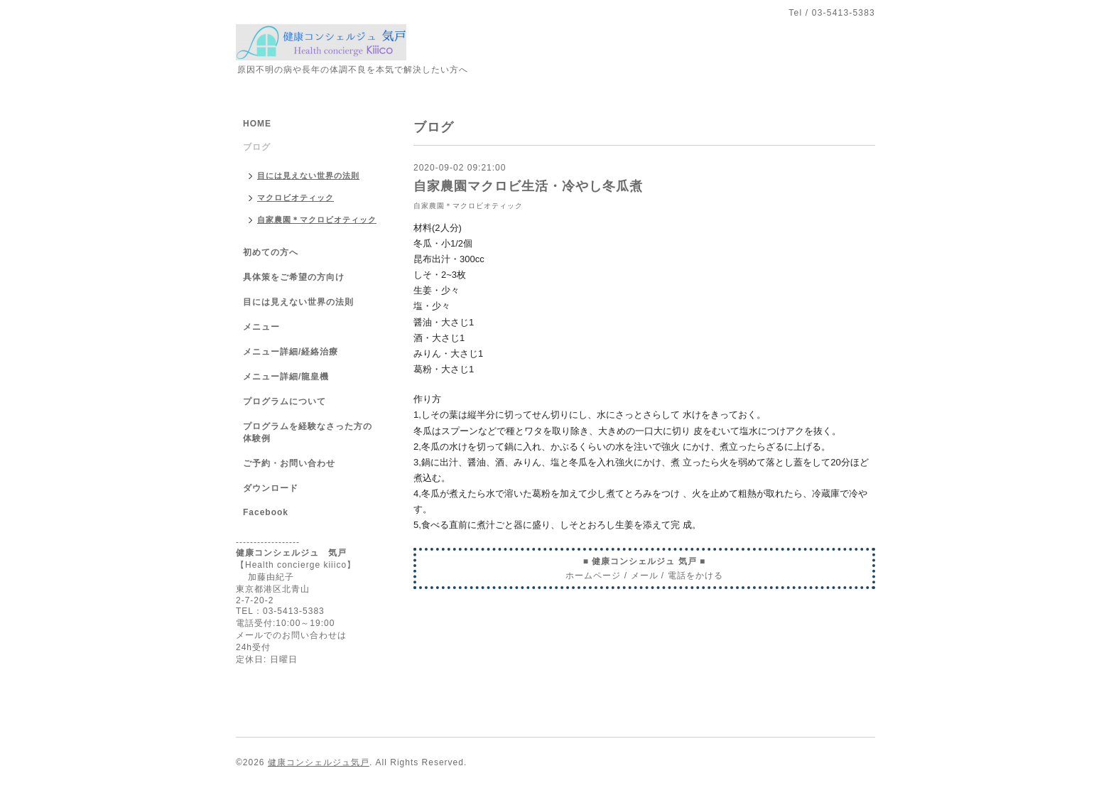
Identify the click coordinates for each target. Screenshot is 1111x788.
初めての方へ (270, 252)
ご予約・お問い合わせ (289, 463)
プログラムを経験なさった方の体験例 (307, 432)
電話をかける (695, 576)
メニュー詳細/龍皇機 (286, 377)
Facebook (265, 512)
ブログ (257, 147)
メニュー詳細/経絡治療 (290, 352)
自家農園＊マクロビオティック (468, 206)
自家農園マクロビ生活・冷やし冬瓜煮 (528, 186)
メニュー (261, 327)
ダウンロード (270, 488)
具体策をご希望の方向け (294, 277)
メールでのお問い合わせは (291, 635)
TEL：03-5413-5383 (280, 611)
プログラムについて (284, 401)
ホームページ (593, 576)
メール (645, 576)
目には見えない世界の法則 (308, 175)
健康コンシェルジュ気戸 (318, 762)
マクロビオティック (295, 197)
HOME (257, 124)
